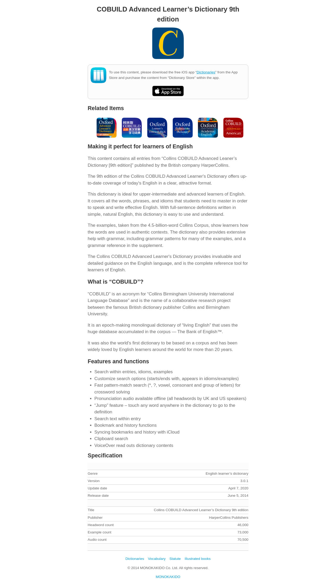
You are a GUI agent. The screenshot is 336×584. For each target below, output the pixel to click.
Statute (175, 559)
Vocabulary (156, 559)
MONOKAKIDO (168, 577)
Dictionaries (206, 72)
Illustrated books (198, 559)
